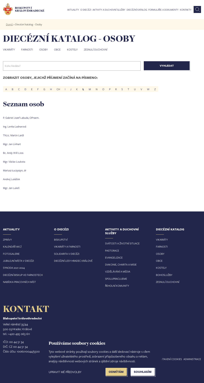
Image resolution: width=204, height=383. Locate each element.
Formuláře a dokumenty (163, 9)
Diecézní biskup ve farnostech (23, 275)
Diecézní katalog (137, 9)
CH (58, 89)
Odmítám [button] (116, 372)
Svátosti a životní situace (122, 243)
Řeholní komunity (117, 285)
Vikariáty (9, 49)
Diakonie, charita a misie (121, 264)
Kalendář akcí (12, 246)
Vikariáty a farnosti (67, 246)
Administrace (192, 359)
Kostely (72, 49)
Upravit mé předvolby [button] (65, 372)
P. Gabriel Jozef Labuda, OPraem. (21, 117)
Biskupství (61, 239)
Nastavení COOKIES (170, 359)
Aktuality (73, 9)
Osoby (43, 49)
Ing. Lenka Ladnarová (14, 126)
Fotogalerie (11, 254)
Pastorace (112, 250)
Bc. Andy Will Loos (13, 153)
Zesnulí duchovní (95, 49)
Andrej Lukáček (11, 179)
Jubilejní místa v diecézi (18, 261)
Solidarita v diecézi (66, 254)
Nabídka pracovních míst (19, 282)
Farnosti (27, 49)
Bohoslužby (164, 275)
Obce (57, 49)
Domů (9, 24)
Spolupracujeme (116, 278)
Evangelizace (114, 257)
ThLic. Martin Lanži (13, 135)
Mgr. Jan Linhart (12, 144)
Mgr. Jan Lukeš (11, 188)
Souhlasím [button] (143, 372)
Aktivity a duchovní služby (109, 9)
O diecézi (85, 9)
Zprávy (7, 239)
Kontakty (185, 9)
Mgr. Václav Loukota (14, 161)
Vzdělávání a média (117, 271)
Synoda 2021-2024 (14, 267)
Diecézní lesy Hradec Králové (73, 261)
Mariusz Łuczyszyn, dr (14, 170)
